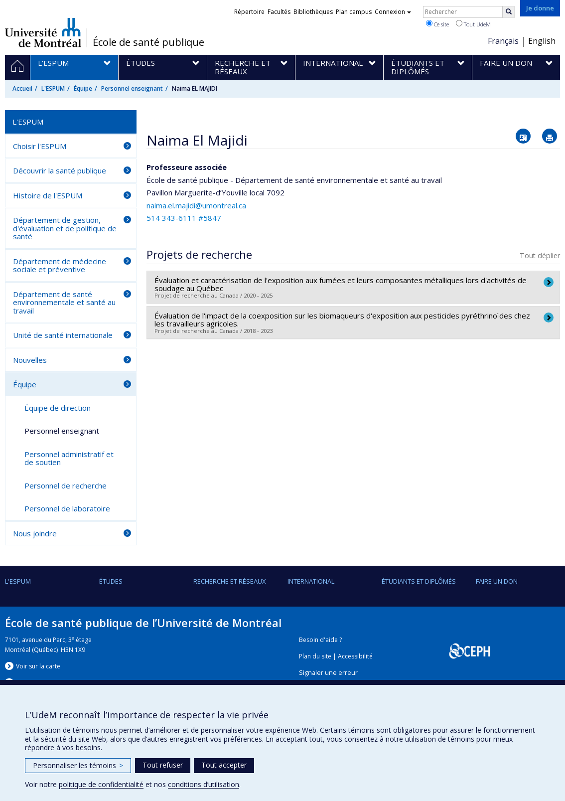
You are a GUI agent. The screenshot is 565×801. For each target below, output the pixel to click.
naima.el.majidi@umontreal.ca (196, 205)
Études (111, 581)
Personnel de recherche (65, 485)
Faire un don (497, 581)
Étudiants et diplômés (419, 581)
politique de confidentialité (101, 784)
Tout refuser (162, 765)
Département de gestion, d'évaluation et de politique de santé (65, 228)
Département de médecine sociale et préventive (59, 265)
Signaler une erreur (328, 672)
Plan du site (315, 656)
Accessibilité (355, 656)
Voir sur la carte (38, 666)
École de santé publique (148, 42)
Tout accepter (224, 765)
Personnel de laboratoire (67, 508)
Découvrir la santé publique (59, 170)
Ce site (437, 24)
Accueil (22, 88)
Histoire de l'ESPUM (47, 195)
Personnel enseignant (132, 88)
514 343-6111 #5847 (183, 218)
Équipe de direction (57, 408)
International (310, 581)
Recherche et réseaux (229, 581)
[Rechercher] (509, 12)
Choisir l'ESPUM (39, 146)
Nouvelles (30, 360)
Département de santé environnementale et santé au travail (64, 302)
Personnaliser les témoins (78, 765)
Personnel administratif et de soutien (69, 458)
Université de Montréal (43, 32)
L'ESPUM (53, 88)
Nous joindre (35, 533)
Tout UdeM (473, 24)
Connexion (393, 11)
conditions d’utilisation (203, 784)
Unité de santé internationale (63, 335)
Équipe (83, 88)
